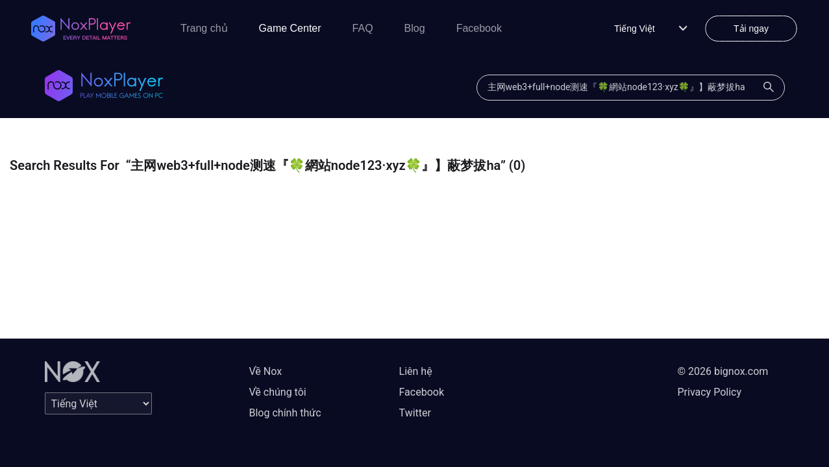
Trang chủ (204, 28)
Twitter (415, 413)
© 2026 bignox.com (723, 371)
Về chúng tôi (277, 392)
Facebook (479, 28)
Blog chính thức (285, 413)
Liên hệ (415, 371)
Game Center (290, 28)
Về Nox (265, 371)
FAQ (363, 28)
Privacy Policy (710, 392)
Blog (414, 28)
